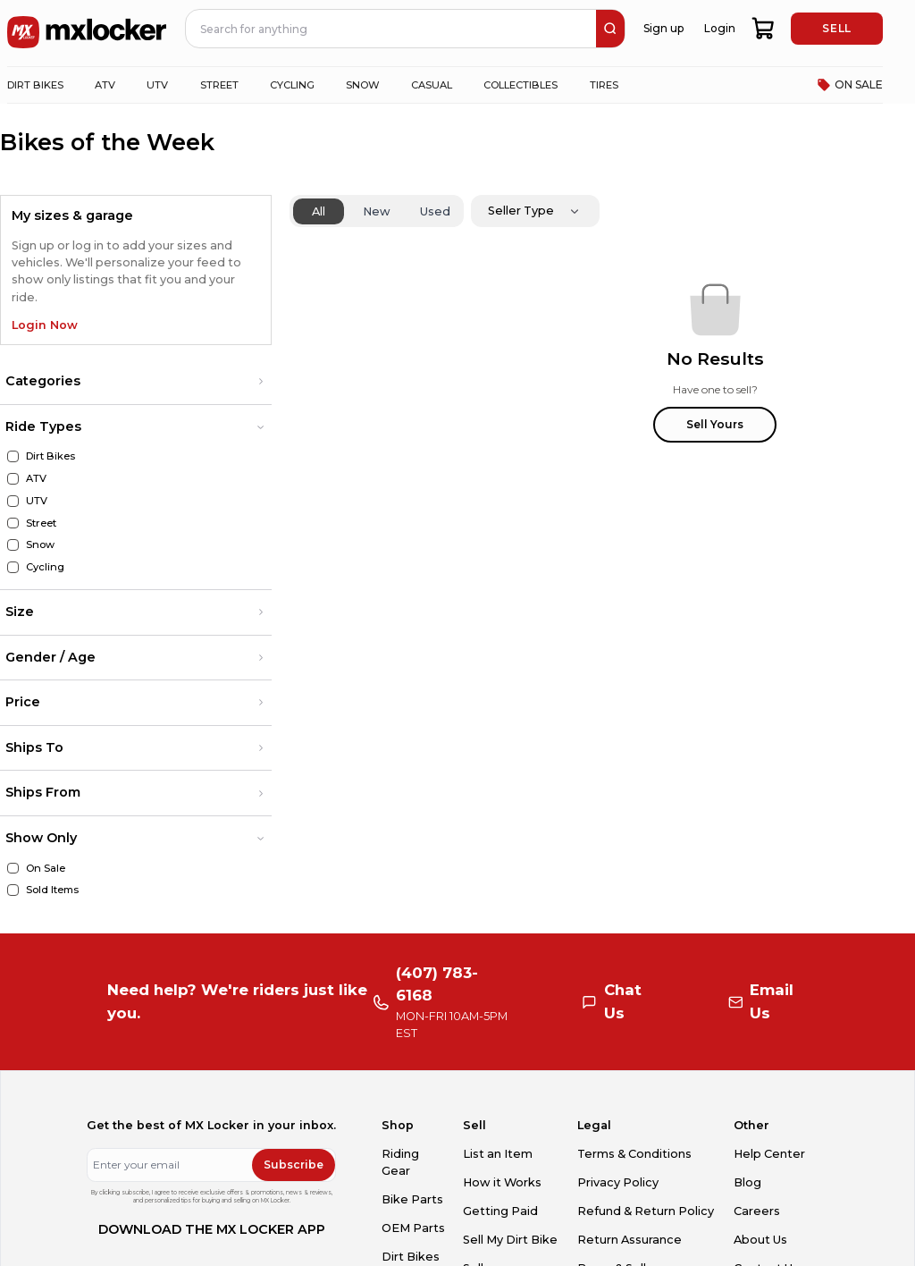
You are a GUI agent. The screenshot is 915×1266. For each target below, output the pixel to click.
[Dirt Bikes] (13, 456)
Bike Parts (412, 1199)
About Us (760, 1239)
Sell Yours (714, 424)
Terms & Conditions (634, 1153)
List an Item (498, 1153)
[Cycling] (13, 567)
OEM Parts (413, 1228)
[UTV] (13, 501)
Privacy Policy (618, 1182)
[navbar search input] (391, 28)
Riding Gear (400, 1162)
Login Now (45, 325)
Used (435, 211)
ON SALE (850, 85)
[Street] (13, 523)
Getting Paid (500, 1211)
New (376, 211)
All (318, 211)
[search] (610, 28)
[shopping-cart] (763, 28)
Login (719, 28)
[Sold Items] (13, 890)
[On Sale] (13, 868)
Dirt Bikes (411, 1256)
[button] (136, 381)
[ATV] (13, 479)
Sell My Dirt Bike (510, 1239)
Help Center (769, 1153)
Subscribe (293, 1164)
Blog (747, 1182)
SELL (836, 28)
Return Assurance (629, 1239)
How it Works (502, 1182)
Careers (757, 1211)
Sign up (663, 28)
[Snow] (13, 545)
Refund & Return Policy (645, 1211)
